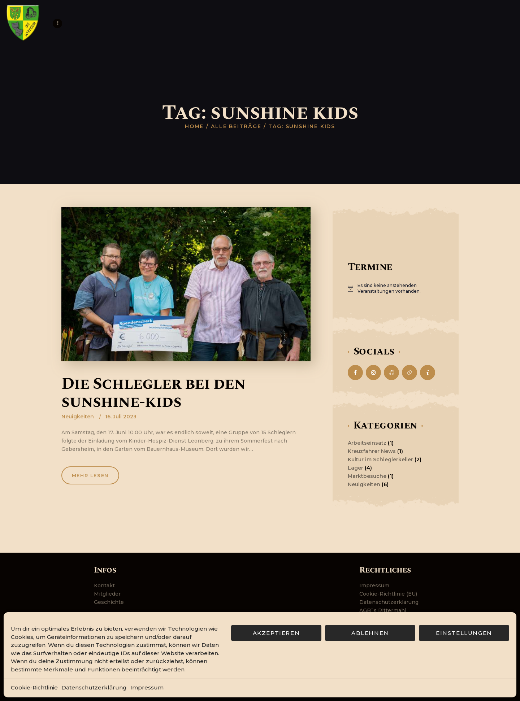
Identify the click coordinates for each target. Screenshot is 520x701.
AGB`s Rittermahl (382, 610)
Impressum (147, 687)
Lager (355, 468)
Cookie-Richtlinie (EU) (388, 594)
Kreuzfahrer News (372, 451)
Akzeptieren (276, 633)
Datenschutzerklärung (94, 687)
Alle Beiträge (236, 126)
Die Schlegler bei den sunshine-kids (153, 393)
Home (194, 126)
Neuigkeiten (77, 416)
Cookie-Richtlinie (34, 687)
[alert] (395, 289)
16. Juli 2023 (120, 416)
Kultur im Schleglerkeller (380, 459)
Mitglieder (107, 594)
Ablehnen (370, 633)
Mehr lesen (91, 476)
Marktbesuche (367, 476)
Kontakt (104, 585)
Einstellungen (464, 633)
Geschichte (109, 602)
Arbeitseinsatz (367, 443)
